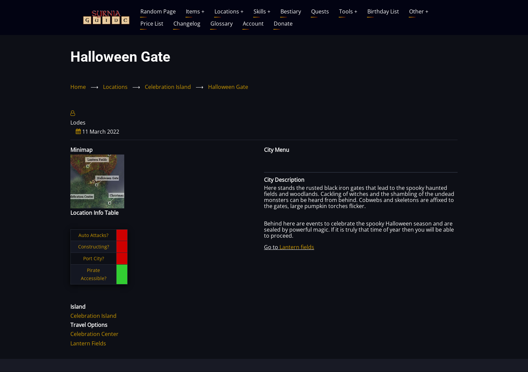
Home (78, 87)
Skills (262, 11)
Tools (348, 11)
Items (195, 11)
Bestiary (290, 11)
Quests (320, 11)
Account (253, 23)
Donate (283, 23)
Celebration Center (94, 334)
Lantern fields (296, 247)
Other (418, 11)
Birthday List (383, 11)
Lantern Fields (88, 343)
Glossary (221, 23)
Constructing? (93, 246)
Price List (151, 23)
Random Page (158, 11)
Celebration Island (168, 87)
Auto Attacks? (93, 235)
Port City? (93, 258)
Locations (228, 11)
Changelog (186, 23)
